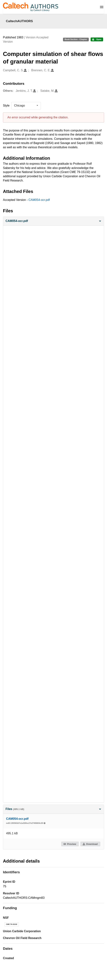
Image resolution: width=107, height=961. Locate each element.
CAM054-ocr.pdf (39, 199)
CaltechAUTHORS (19, 21)
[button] (53, 221)
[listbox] (26, 105)
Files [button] (53, 809)
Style (6, 105)
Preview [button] (69, 844)
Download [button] (90, 844)
